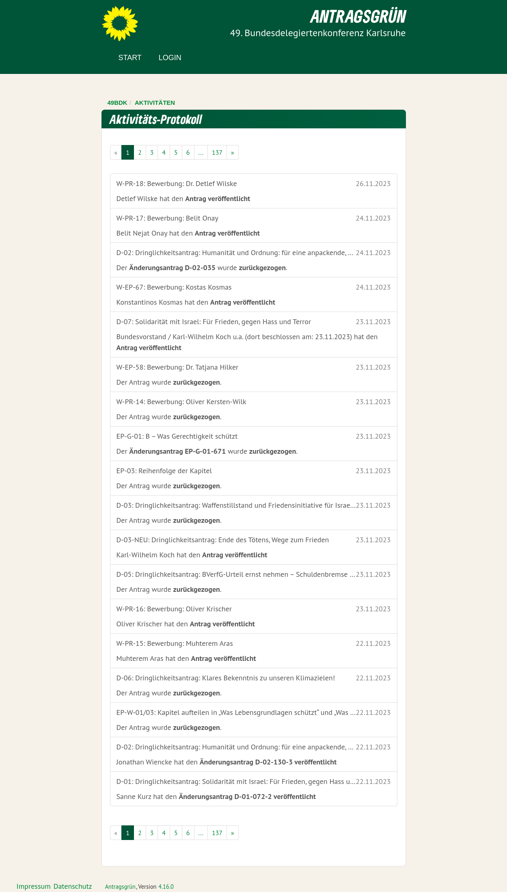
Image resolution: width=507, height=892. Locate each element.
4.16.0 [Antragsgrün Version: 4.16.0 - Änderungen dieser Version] (166, 886)
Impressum (34, 886)
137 (217, 152)
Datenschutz (73, 886)
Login (170, 58)
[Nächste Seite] (233, 152)
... (200, 152)
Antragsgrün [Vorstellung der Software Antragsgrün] (120, 886)
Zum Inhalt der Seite (36, 20)
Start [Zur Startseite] (130, 58)
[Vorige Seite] (116, 152)
